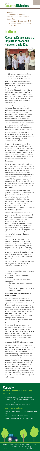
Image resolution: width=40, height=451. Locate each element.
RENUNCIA (19, 445)
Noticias (10, 13)
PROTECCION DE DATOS (19, 447)
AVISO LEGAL (31, 445)
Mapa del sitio (7, 445)
